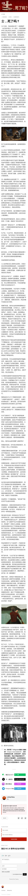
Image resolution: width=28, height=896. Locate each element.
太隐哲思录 (16, 17)
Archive (3, 890)
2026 (10, 17)
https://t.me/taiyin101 (14, 752)
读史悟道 (5, 17)
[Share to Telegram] (25, 818)
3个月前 (3, 14)
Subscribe (14, 839)
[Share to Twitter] (18, 818)
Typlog (8, 894)
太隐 (3, 3)
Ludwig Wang (10, 797)
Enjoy (4, 818)
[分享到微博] (22, 818)
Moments (9, 890)
